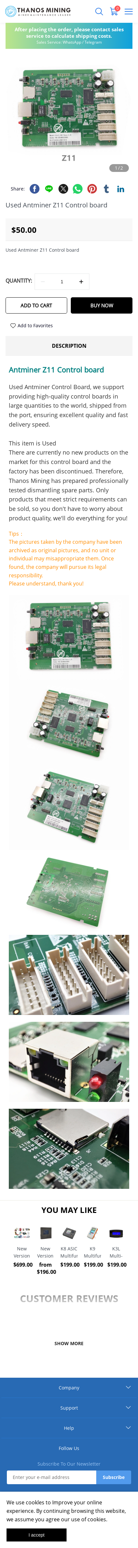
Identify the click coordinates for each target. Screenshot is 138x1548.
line (49, 189)
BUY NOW (101, 305)
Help (69, 1428)
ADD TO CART (36, 305)
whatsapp (78, 189)
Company (69, 1388)
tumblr (106, 189)
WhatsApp (72, 42)
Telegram (93, 42)
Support (69, 1408)
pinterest (92, 189)
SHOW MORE (69, 1343)
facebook (34, 189)
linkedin (121, 189)
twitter (63, 189)
